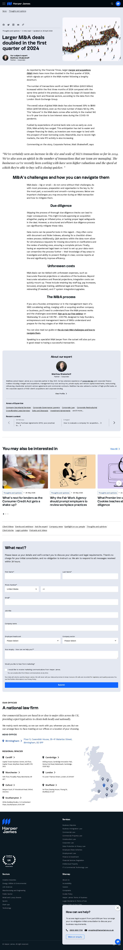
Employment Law (69, 853)
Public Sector (7, 894)
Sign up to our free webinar (71, 313)
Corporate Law (68, 419)
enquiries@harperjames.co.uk (101, 930)
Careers (65, 887)
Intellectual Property (70, 864)
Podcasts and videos (25, 530)
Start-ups (6, 904)
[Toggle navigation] (3, 3)
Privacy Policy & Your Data (72, 904)
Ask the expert (41, 526)
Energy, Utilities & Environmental (14, 883)
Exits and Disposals (40, 422)
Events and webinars (24, 526)
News (4, 11)
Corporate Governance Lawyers (46, 419)
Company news (55, 526)
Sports (4, 901)
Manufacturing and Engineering (13, 890)
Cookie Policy (67, 894)
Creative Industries (9, 880)
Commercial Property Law (72, 836)
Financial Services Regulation (73, 860)
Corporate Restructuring (87, 419)
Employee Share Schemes (72, 850)
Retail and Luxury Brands (11, 897)
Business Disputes (69, 825)
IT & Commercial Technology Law (75, 867)
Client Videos (7, 526)
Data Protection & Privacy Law (74, 846)
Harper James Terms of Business (74, 897)
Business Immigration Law (72, 828)
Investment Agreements (60, 422)
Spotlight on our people (74, 526)
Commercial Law (68, 832)
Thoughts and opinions (17, 11)
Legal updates (8, 530)
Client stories (113, 526)
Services (66, 819)
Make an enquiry (75, 937)
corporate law (88, 393)
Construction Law (69, 839)
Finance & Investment (70, 857)
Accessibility (66, 883)
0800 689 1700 (76, 930)
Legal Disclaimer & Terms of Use (74, 901)
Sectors (5, 874)
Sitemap (66, 874)
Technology (6, 908)
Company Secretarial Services (18, 419)
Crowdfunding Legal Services (18, 422)
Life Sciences (7, 887)
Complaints (66, 890)
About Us (65, 880)
